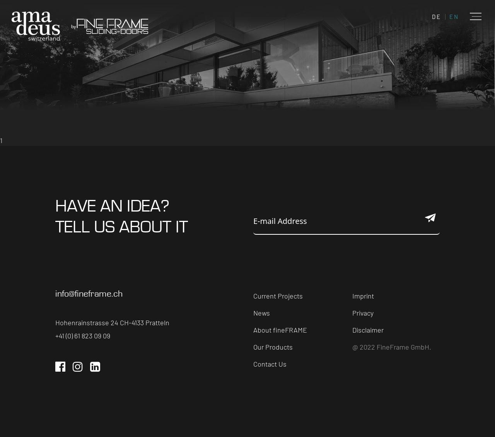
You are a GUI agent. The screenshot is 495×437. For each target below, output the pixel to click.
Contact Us (270, 364)
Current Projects (278, 296)
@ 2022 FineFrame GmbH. (391, 347)
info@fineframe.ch (89, 294)
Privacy (363, 313)
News (261, 313)
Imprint (363, 296)
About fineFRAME (280, 330)
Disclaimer (368, 330)
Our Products (273, 347)
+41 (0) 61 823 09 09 (82, 335)
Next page (24, 140)
